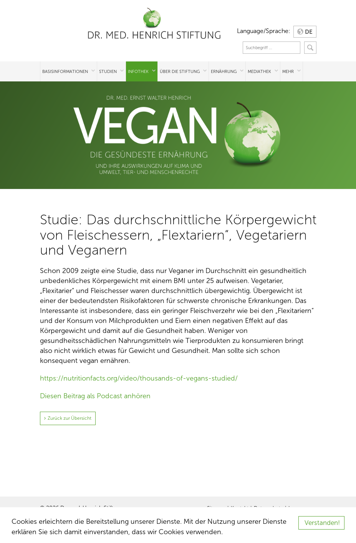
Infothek (138, 71)
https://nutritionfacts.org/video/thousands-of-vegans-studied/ (139, 378)
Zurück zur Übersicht (69, 418)
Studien (108, 71)
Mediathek (259, 71)
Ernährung (224, 71)
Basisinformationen (65, 71)
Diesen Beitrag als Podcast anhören (95, 396)
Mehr (288, 71)
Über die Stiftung (180, 71)
